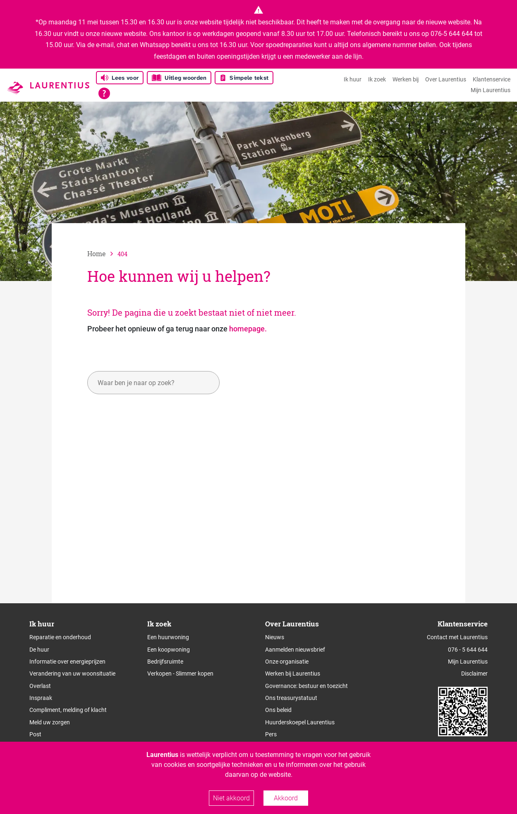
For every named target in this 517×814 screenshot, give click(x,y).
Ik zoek (377, 79)
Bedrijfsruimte (165, 661)
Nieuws (274, 637)
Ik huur (352, 79)
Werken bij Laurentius (292, 673)
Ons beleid (278, 710)
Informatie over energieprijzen (67, 661)
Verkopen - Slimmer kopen (180, 673)
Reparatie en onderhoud (60, 637)
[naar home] (102, 253)
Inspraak (40, 698)
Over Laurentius (445, 79)
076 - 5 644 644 (468, 649)
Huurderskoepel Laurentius (300, 722)
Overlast (40, 686)
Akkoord (286, 798)
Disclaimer (474, 673)
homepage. (248, 328)
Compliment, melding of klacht (68, 710)
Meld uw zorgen (49, 722)
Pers (271, 734)
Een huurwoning (168, 637)
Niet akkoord (231, 798)
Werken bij (406, 79)
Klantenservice (491, 79)
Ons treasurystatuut (291, 698)
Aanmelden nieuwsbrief (295, 649)
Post (35, 734)
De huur (39, 649)
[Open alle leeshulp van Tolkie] (104, 93)
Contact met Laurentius (457, 637)
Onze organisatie (287, 661)
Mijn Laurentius (490, 90)
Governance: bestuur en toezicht (306, 686)
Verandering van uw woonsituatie (72, 673)
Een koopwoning (168, 649)
